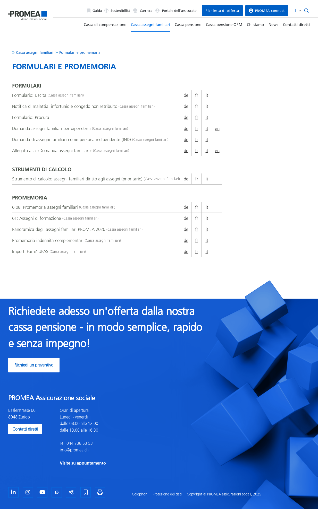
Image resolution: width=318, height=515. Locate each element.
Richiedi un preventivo (33, 365)
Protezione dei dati (167, 494)
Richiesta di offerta (222, 10)
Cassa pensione (188, 24)
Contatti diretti (296, 24)
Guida (94, 10)
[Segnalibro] (85, 492)
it (207, 95)
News (273, 24)
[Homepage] (27, 13)
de (186, 95)
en (217, 128)
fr (196, 95)
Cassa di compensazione (105, 24)
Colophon (139, 494)
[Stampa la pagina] (100, 492)
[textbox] (107, 436)
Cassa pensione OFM (224, 24)
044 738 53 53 (79, 443)
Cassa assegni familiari (150, 24)
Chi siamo (255, 24)
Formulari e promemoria (80, 52)
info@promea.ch (74, 449)
